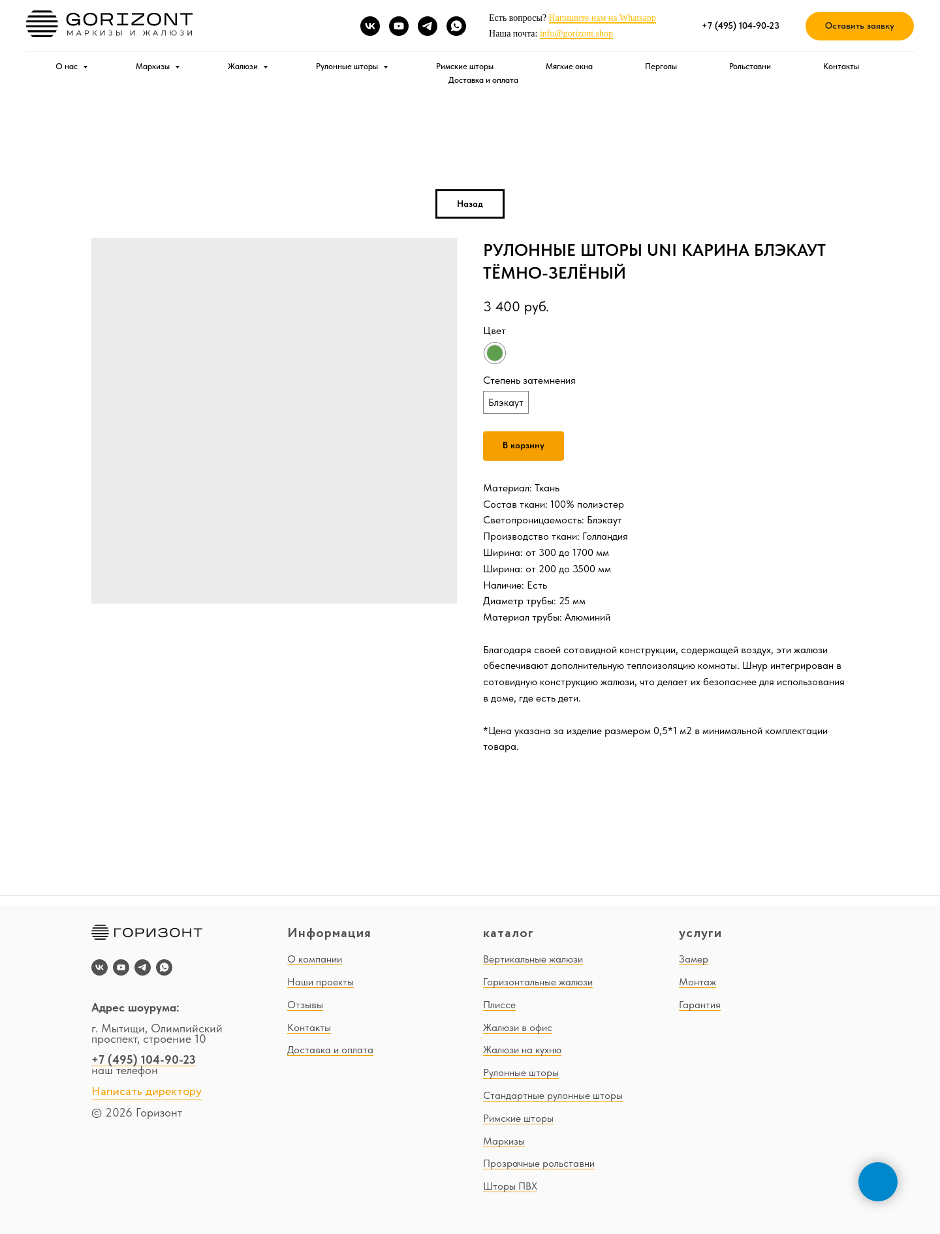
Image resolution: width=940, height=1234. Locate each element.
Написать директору (146, 1091)
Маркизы (154, 66)
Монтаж (697, 982)
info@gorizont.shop (576, 34)
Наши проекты (320, 982)
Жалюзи (244, 66)
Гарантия (700, 1004)
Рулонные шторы (348, 66)
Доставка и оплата (483, 80)
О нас (67, 66)
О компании (314, 959)
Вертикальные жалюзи (533, 959)
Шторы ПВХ (510, 1186)
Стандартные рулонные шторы (553, 1095)
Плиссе (499, 1004)
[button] (860, 26)
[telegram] (427, 26)
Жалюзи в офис (517, 1027)
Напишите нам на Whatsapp (602, 18)
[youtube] (399, 26)
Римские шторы (465, 66)
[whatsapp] (456, 26)
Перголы (661, 66)
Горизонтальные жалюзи (538, 982)
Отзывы (305, 1004)
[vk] (370, 26)
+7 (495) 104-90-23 (143, 1059)
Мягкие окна (569, 66)
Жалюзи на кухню (522, 1049)
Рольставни (750, 66)
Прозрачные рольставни (539, 1163)
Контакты (841, 66)
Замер (693, 959)
